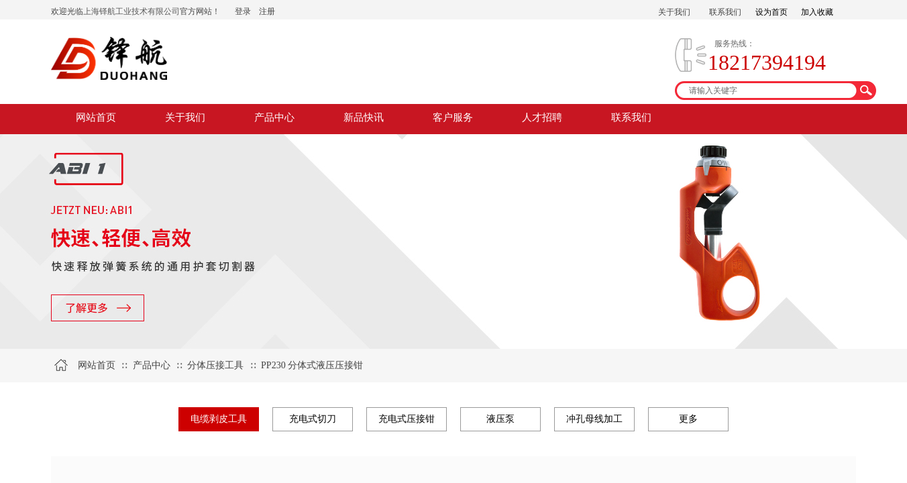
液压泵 (500, 419)
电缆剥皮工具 (219, 419)
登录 (243, 11)
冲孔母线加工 (594, 419)
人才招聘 (542, 117)
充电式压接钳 (406, 419)
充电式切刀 (312, 419)
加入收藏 (817, 12)
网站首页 (96, 117)
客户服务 (453, 117)
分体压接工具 (215, 365)
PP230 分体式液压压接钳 (312, 365)
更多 (688, 419)
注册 (267, 11)
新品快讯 (363, 117)
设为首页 (771, 12)
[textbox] (767, 91)
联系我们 (631, 117)
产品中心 (274, 117)
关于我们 (185, 117)
